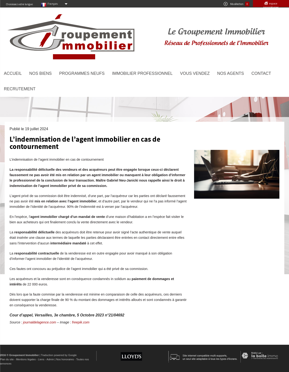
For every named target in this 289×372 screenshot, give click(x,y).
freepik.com (80, 322)
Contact (261, 73)
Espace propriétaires (271, 5)
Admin (50, 359)
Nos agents (230, 73)
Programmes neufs (82, 73)
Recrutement (20, 89)
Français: (53, 4)
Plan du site (7, 359)
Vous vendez (195, 73)
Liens (41, 359)
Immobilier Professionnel (142, 73)
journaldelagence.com (39, 322)
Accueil (13, 73)
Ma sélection (236, 4)
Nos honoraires (65, 359)
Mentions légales (26, 359)
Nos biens (40, 73)
